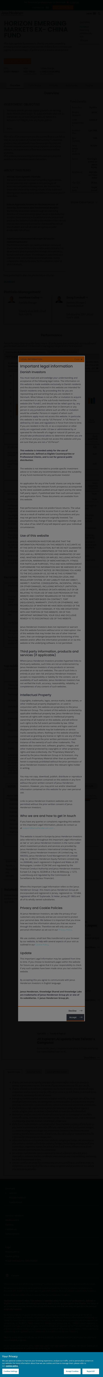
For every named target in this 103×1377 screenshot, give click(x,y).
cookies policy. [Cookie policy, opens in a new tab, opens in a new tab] (12, 1366)
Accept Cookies (72, 1371)
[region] (51, 1364)
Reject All (91, 1371)
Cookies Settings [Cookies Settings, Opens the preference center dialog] (10, 1371)
